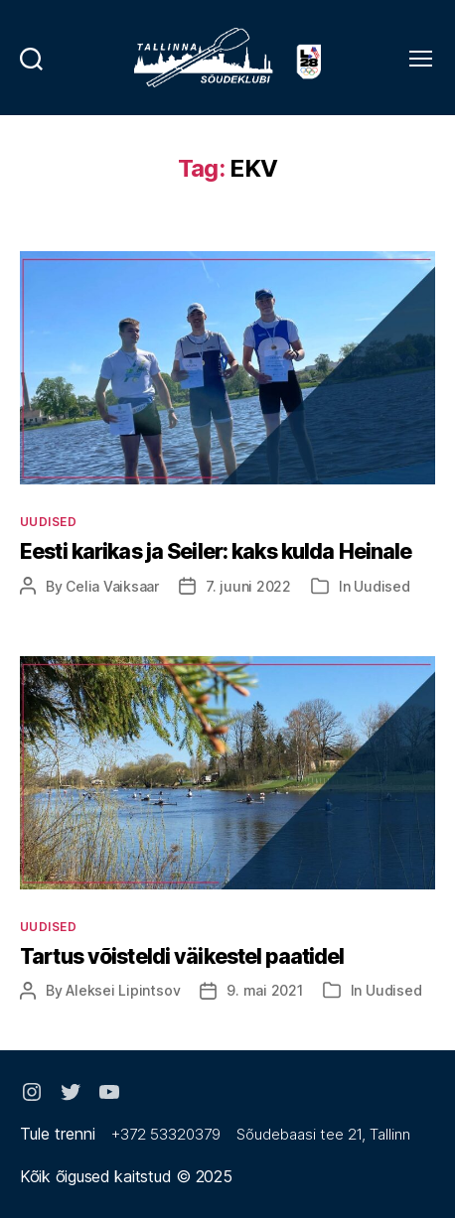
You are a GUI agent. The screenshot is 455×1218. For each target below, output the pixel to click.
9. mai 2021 (264, 990)
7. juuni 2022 (248, 586)
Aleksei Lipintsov (123, 990)
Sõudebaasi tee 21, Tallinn (323, 1134)
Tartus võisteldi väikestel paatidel (182, 956)
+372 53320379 (166, 1134)
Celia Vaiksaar (112, 586)
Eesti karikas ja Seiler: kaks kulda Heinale (215, 551)
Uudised (48, 521)
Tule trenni (57, 1134)
